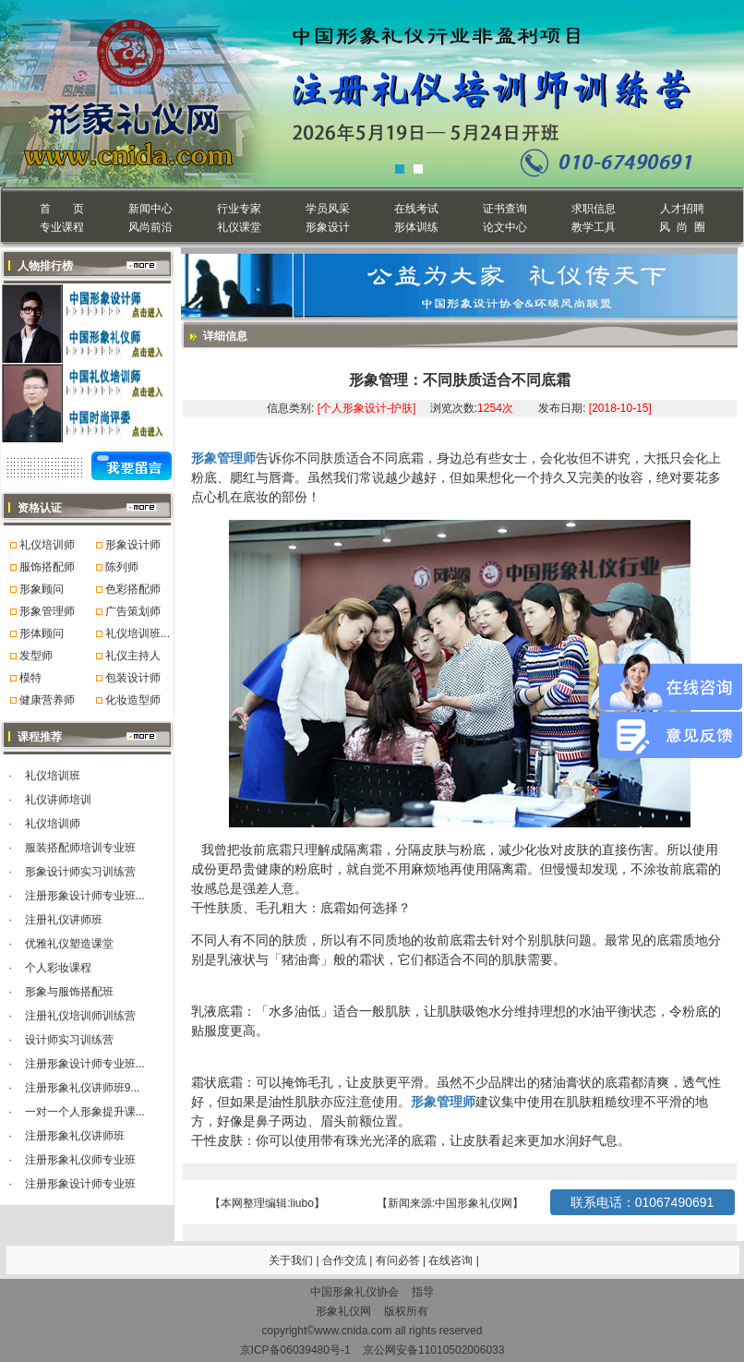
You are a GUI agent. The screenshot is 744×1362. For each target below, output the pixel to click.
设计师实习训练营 (69, 1039)
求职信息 (593, 208)
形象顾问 (41, 589)
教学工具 (593, 227)
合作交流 (345, 1260)
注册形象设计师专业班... (85, 895)
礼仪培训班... (137, 633)
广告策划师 (133, 611)
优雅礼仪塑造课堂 (69, 943)
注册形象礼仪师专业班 (80, 1159)
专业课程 (62, 227)
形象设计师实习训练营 (80, 871)
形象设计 (328, 227)
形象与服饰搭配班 (69, 991)
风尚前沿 (150, 227)
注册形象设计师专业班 (80, 1183)
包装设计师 (133, 677)
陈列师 (121, 566)
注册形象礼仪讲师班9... (82, 1087)
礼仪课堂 (239, 227)
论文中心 (505, 227)
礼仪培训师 (47, 544)
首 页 (61, 208)
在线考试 (416, 208)
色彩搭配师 (133, 589)
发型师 (36, 655)
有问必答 (399, 1260)
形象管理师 (47, 611)
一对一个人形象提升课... (85, 1111)
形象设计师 (133, 544)
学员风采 (328, 208)
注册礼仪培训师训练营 (80, 1015)
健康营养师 (47, 699)
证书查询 (505, 208)
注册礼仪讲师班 (63, 919)
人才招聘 (682, 208)
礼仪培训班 (52, 775)
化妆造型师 (133, 699)
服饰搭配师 (47, 566)
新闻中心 (150, 208)
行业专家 (239, 208)
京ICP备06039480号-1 (295, 1350)
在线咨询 (451, 1260)
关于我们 (291, 1260)
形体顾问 (41, 633)
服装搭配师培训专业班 (80, 847)
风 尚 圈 (681, 227)
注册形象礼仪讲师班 (75, 1135)
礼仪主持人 (133, 655)
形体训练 (416, 227)
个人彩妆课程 (58, 967)
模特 (30, 677)
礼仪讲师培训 (58, 799)
